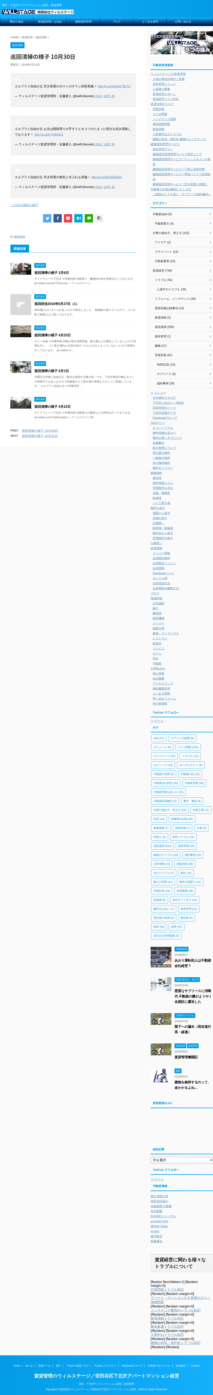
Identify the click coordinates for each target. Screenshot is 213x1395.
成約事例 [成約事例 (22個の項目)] (193, 854)
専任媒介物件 (161, 453)
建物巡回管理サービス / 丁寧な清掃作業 (179, 169)
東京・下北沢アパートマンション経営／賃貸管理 (106, 1383)
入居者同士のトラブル (167, 134)
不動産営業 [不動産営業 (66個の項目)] (194, 783)
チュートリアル (163, 427)
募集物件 (156, 473)
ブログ (117, 21)
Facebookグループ (165, 417)
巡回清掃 (19, 236)
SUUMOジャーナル (163, 1216)
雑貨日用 (158, 628)
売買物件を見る (163, 488)
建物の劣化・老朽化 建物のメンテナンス (179, 139)
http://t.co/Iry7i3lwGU (48, 134)
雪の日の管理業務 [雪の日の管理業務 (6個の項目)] (166, 935)
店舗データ (44, 1365)
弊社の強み (17, 21)
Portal (17, 1365)
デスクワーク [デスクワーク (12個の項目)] (164, 756)
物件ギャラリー (163, 468)
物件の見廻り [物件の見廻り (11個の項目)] (190, 881)
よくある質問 (150, 21)
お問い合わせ (183, 21)
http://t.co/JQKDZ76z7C (114, 86)
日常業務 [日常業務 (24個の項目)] (162, 863)
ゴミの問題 (160, 114)
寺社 (156, 658)
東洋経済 (156, 1236)
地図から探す (161, 513)
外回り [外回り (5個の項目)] (160, 837)
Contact (195, 1365)
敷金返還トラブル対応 (167, 1326)
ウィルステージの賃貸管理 (168, 74)
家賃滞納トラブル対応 (167, 1318)
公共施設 (158, 603)
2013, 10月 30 (105, 96)
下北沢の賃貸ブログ (77, 1365)
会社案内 (181, 1365)
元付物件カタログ (164, 397)
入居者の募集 (161, 89)
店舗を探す (160, 518)
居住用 (157, 478)
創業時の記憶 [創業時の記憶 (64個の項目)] (182, 819)
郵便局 (157, 613)
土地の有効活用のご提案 (169, 79)
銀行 (156, 608)
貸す (58, 1365)
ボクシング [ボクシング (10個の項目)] (163, 765)
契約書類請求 (161, 688)
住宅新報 (156, 1211)
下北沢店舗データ (164, 412)
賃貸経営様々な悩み (50, 21)
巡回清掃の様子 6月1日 (51, 371)
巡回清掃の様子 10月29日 (40, 430)
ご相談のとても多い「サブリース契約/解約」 (182, 194)
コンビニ (158, 648)
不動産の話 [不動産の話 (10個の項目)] (190, 774)
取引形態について (164, 448)
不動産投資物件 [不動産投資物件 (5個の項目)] (165, 801)
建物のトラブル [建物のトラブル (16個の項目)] (166, 854)
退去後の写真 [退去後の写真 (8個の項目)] (164, 917)
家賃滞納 (158, 129)
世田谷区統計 (159, 1201)
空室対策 (158, 109)
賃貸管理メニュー (164, 84)
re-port (155, 1231)
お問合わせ (158, 668)
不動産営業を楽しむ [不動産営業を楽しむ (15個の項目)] (168, 792)
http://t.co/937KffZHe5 (106, 177)
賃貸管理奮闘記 (186, 1057)
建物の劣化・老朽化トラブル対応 (176, 1343)
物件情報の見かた (164, 433)
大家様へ (156, 543)
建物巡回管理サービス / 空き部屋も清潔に (180, 184)
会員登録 (156, 548)
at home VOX (159, 1221)
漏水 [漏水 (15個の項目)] (186, 872)
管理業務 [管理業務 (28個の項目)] (185, 890)
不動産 (157, 663)
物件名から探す (163, 533)
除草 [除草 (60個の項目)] (159, 926)
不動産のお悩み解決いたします (171, 189)
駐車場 (157, 498)
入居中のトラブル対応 (167, 1335)
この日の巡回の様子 (24, 205)
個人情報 (158, 673)
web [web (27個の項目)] (159, 738)
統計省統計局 (159, 1196)
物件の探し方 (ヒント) (167, 438)
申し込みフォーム (164, 698)
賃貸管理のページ (164, 407)
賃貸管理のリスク (162, 104)
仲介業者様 (160, 703)
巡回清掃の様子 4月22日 (52, 406)
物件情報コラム (163, 483)
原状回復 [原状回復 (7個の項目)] (182, 828)
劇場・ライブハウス (166, 633)
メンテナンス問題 (164, 119)
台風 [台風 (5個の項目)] (201, 828)
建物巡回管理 (83, 21)
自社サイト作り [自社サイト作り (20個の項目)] (184, 899)
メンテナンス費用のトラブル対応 (176, 1310)
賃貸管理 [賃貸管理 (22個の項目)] (189, 908)
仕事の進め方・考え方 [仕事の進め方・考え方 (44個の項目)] (170, 810)
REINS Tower (159, 1226)
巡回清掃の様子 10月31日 (40, 436)
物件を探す (158, 508)
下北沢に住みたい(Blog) (168, 402)
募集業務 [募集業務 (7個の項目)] (161, 828)
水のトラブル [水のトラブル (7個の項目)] (164, 872)
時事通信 (156, 1241)
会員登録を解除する (166, 588)
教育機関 (158, 618)
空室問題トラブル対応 (167, 1289)
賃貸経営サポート (164, 94)
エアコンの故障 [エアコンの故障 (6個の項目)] (182, 738)
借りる (29, 1365)
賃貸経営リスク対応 (166, 99)
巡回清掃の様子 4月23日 (52, 335)
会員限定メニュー (164, 563)
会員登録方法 (161, 583)
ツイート (157, 721)
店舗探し (158, 523)
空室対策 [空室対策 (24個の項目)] (162, 890)
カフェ (157, 653)
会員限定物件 (161, 558)
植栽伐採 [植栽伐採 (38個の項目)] (185, 863)
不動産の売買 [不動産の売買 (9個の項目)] (164, 774)
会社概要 (158, 678)
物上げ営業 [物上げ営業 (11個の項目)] (163, 881)
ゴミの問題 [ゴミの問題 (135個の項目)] (188, 747)
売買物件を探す (163, 538)
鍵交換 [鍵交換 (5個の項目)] (187, 917)
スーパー (158, 623)
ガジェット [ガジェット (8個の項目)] (162, 747)
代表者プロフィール (159, 1365)
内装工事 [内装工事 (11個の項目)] (201, 810)
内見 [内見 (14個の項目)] (159, 819)
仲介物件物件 (161, 463)
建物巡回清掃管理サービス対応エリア (177, 154)
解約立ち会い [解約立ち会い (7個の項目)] (164, 908)
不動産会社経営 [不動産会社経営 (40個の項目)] (166, 783)
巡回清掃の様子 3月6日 (51, 272)
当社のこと (158, 422)
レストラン (160, 638)
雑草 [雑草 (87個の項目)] (176, 926)
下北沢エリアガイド (105, 1365)
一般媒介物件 (161, 458)
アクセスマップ (163, 683)
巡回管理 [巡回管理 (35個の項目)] (186, 845)
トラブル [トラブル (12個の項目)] (190, 756)
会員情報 (158, 568)
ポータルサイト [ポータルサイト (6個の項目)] (190, 765)
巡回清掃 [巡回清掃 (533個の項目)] (162, 845)
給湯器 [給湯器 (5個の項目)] (160, 899)
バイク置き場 (161, 503)
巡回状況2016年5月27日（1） (56, 304)
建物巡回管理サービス (165, 144)
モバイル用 (160, 578)
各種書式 (158, 443)
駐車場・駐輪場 (163, 528)
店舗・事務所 (161, 493)
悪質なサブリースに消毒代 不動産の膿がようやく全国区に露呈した (193, 996)
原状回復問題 (161, 124)
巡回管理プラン (163, 149)
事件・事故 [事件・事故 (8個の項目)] (192, 801)
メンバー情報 (161, 553)
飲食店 (157, 643)
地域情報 (156, 598)
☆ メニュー (158, 392)
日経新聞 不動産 (161, 1206)
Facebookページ (163, 573)
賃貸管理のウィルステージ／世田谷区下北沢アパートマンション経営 (106, 1375)
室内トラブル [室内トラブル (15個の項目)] (183, 837)
